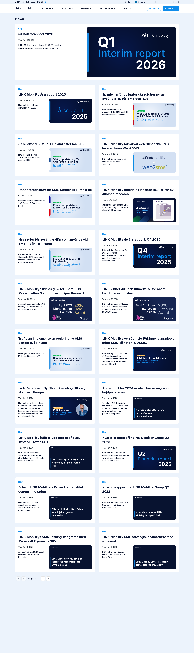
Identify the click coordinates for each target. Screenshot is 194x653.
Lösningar (48, 8)
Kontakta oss (171, 8)
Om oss (127, 8)
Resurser (86, 8)
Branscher (67, 8)
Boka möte (154, 8)
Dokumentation (107, 8)
